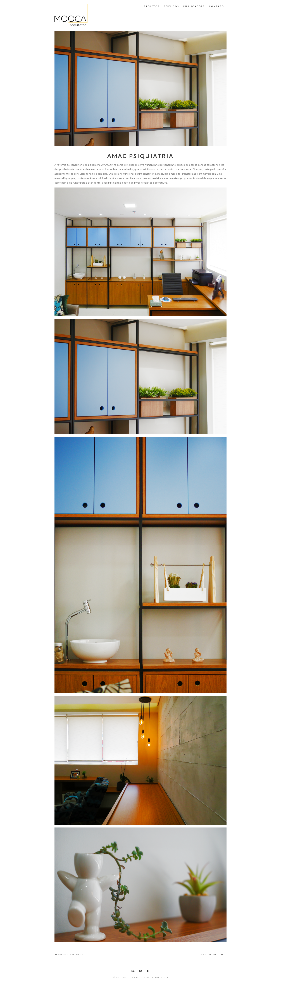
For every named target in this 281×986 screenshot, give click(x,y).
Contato (216, 6)
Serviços (171, 6)
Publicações (194, 6)
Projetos (151, 6)
